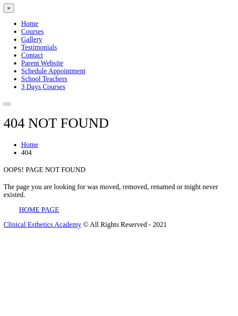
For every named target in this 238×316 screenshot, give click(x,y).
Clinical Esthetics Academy (42, 224)
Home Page (39, 209)
